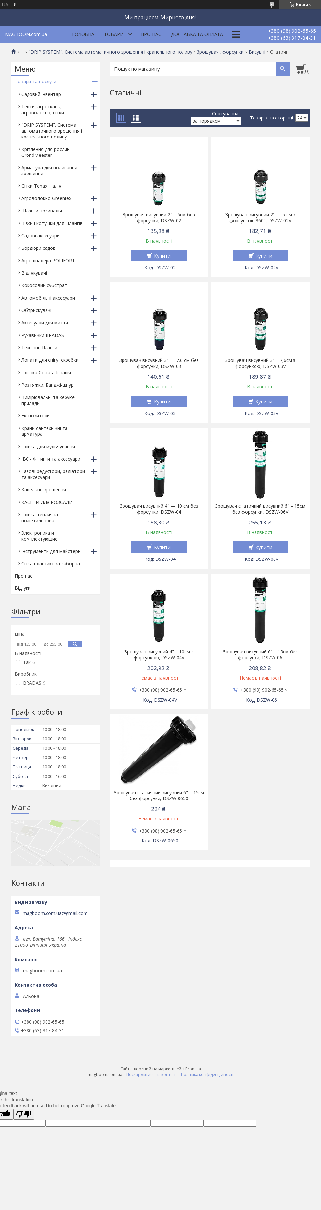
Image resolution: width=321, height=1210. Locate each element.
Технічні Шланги (39, 347)
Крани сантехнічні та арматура (44, 431)
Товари (113, 34)
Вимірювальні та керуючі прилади (49, 400)
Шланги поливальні (43, 211)
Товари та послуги (35, 81)
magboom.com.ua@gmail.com (55, 913)
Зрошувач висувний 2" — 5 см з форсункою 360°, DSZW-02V (260, 218)
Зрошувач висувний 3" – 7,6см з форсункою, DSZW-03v (260, 363)
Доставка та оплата (197, 34)
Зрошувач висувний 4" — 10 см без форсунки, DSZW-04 (159, 509)
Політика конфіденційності (207, 1074)
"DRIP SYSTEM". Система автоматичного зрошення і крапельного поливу (110, 52)
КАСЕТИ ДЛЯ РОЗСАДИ (47, 502)
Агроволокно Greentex (46, 198)
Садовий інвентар (41, 94)
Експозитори (35, 415)
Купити (162, 255)
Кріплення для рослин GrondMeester (45, 152)
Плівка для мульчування (48, 446)
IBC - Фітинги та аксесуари (50, 459)
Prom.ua (193, 1069)
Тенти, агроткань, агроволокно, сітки (42, 109)
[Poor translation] (23, 1114)
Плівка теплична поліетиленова (39, 517)
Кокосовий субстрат (44, 285)
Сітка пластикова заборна (50, 563)
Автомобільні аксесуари (48, 298)
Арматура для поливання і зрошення (50, 170)
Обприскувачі (36, 310)
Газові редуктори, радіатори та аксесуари (53, 474)
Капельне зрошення (43, 489)
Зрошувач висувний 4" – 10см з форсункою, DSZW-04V (159, 655)
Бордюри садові (39, 248)
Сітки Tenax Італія (41, 186)
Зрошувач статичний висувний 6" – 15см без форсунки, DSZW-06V (260, 509)
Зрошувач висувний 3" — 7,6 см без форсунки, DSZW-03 (159, 363)
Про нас (151, 34)
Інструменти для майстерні (51, 551)
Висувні (257, 52)
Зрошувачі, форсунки (220, 52)
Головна (83, 34)
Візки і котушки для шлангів (52, 223)
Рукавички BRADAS (42, 335)
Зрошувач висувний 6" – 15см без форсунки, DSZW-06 (260, 655)
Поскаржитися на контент (151, 1074)
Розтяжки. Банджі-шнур (47, 385)
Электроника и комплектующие (39, 536)
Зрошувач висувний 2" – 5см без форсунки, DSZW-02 (159, 218)
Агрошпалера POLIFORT (48, 260)
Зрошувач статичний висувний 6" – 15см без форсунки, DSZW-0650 (159, 795)
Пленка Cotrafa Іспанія (46, 372)
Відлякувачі (34, 273)
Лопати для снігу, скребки (50, 360)
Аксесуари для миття (44, 323)
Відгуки (23, 588)
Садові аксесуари (40, 235)
